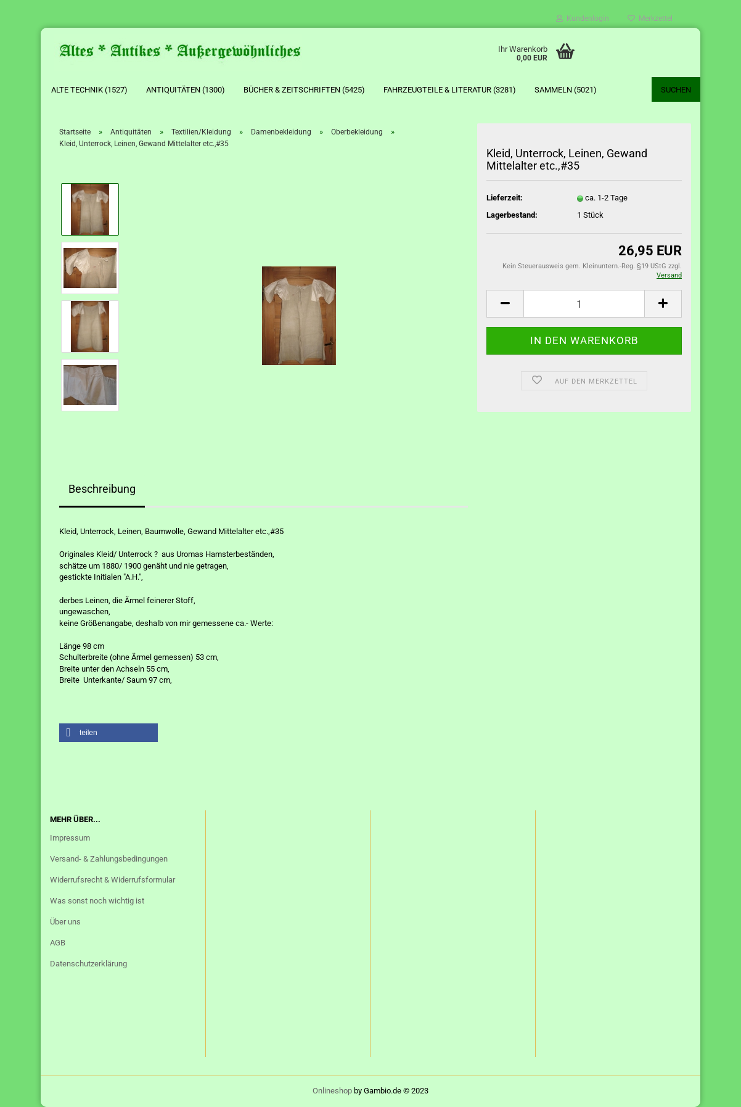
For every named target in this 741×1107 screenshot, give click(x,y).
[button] (108, 732)
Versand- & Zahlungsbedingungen (109, 858)
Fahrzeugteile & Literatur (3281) (449, 89)
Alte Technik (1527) (89, 89)
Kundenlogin (582, 18)
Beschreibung (102, 488)
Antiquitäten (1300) (185, 89)
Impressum (70, 837)
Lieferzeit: (504, 197)
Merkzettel (650, 18)
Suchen (676, 89)
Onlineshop (332, 1090)
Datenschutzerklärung (88, 963)
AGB (57, 942)
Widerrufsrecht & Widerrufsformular (112, 879)
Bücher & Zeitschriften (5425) (304, 89)
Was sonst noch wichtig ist (97, 900)
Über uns (65, 921)
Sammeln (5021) (565, 89)
